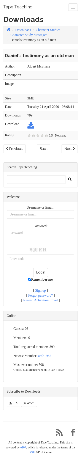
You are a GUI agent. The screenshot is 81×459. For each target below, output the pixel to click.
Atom (29, 403)
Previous (14, 149)
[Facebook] (71, 433)
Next (69, 149)
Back (44, 149)
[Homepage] (8, 30)
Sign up (40, 290)
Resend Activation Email (40, 300)
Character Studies (48, 30)
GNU (32, 452)
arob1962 (44, 356)
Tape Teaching (18, 6)
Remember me (40, 279)
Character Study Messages (28, 35)
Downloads (23, 30)
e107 (23, 447)
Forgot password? (40, 295)
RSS (13, 403)
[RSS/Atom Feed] (57, 433)
